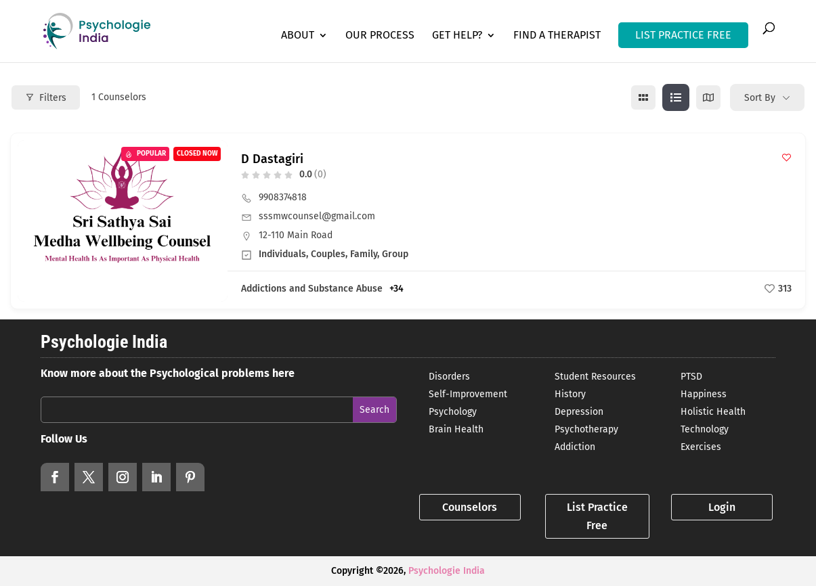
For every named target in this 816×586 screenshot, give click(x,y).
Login (721, 507)
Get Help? (457, 35)
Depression (579, 412)
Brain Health (456, 429)
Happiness (704, 394)
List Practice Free (597, 516)
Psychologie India (446, 571)
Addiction (575, 447)
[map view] (708, 97)
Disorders (449, 376)
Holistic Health (713, 412)
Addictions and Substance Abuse (312, 288)
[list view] (675, 97)
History (570, 394)
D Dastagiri (272, 159)
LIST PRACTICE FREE (683, 34)
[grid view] (643, 97)
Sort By (759, 98)
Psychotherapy (586, 429)
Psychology (453, 412)
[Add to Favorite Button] (786, 157)
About (297, 35)
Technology (705, 429)
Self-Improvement (468, 394)
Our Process (379, 35)
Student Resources (595, 376)
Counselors (469, 507)
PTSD (691, 376)
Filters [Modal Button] (45, 98)
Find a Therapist (557, 35)
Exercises (701, 447)
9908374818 (283, 197)
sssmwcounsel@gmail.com (317, 216)
